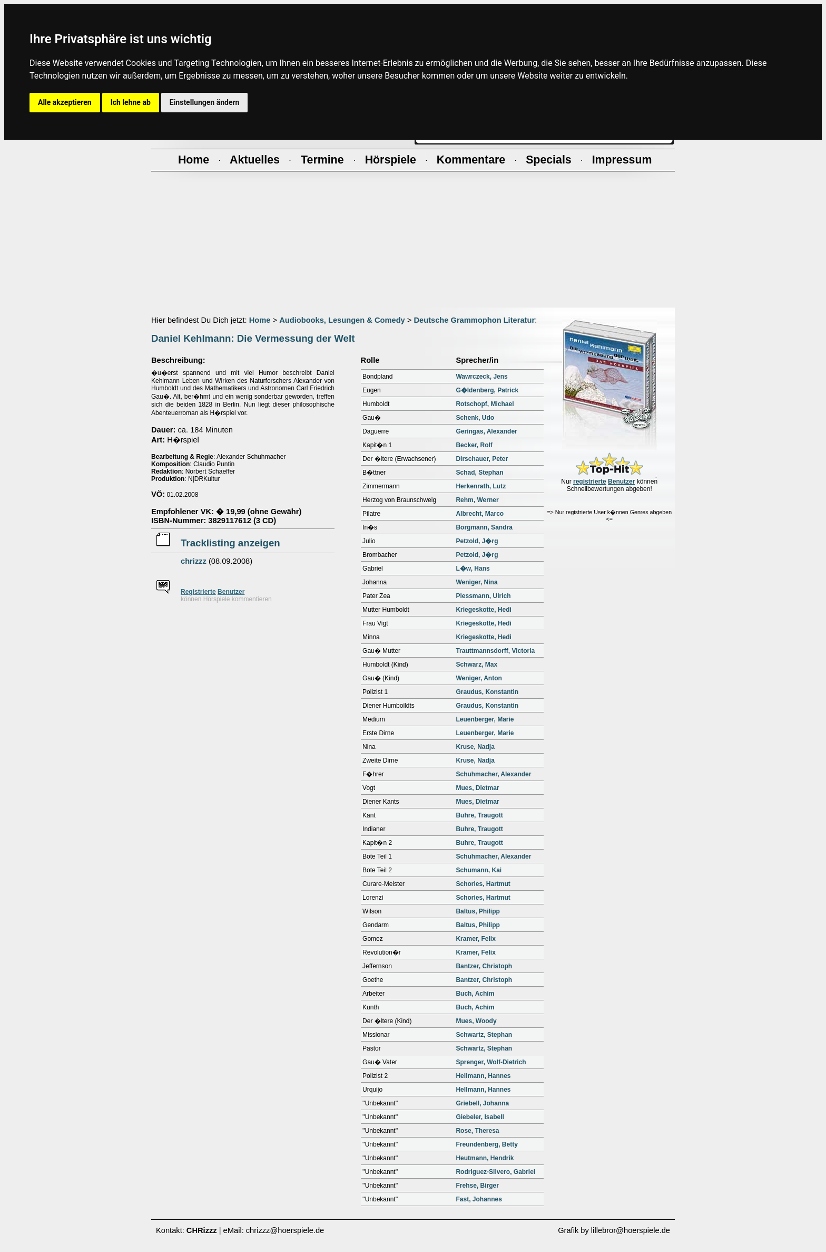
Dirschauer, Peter (482, 459)
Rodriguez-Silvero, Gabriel (495, 1172)
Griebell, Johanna (482, 1103)
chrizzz (193, 561)
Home (260, 320)
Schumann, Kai (479, 870)
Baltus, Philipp (477, 911)
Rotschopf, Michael (485, 404)
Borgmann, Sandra (484, 527)
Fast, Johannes (479, 1199)
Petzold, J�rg (477, 541)
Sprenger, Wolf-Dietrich (491, 1062)
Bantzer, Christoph (484, 966)
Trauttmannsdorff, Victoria (495, 650)
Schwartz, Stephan (484, 1034)
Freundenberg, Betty (486, 1144)
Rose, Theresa (477, 1130)
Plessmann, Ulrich (483, 596)
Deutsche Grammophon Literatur (474, 320)
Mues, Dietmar (477, 788)
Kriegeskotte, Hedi (483, 609)
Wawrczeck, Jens (481, 376)
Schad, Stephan (479, 472)
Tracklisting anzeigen (230, 542)
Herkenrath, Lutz (481, 486)
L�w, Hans (472, 568)
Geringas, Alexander (486, 431)
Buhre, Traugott (479, 815)
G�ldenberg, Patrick (487, 390)
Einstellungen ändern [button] (205, 102)
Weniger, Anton (479, 678)
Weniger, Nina (476, 582)
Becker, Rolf (474, 445)
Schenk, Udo (475, 417)
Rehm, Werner (477, 500)
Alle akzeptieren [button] (65, 102)
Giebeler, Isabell (480, 1117)
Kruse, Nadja (475, 746)
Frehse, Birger (477, 1185)
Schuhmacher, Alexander (493, 774)
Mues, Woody (476, 1021)
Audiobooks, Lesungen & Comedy (342, 320)
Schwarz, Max (476, 664)
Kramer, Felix (475, 938)
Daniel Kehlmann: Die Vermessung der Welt (253, 338)
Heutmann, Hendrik (485, 1158)
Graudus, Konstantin (487, 692)
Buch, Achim (475, 993)
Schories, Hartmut (483, 884)
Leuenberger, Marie (485, 719)
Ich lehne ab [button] (131, 102)
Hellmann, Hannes (483, 1076)
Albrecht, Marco (480, 513)
